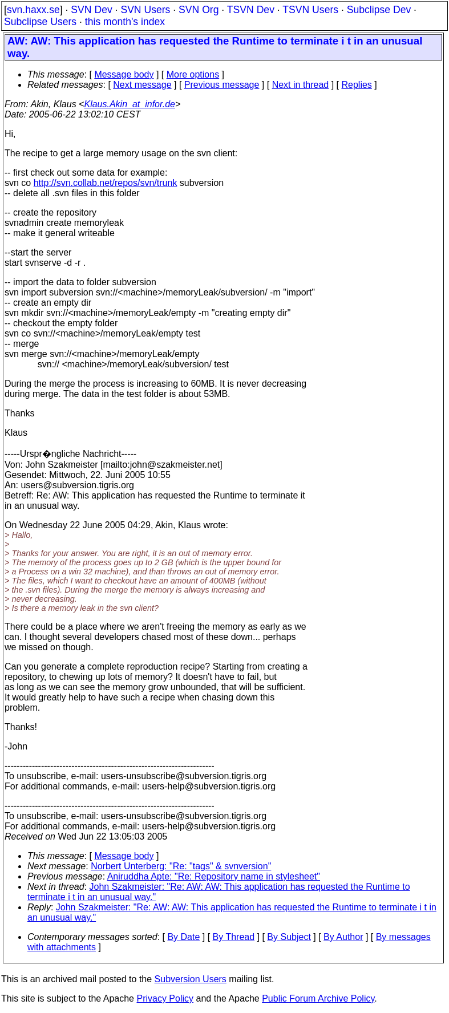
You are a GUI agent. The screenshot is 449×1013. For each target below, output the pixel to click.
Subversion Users (190, 979)
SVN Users (145, 9)
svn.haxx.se (33, 9)
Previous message (222, 85)
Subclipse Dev (379, 9)
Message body (123, 74)
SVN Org (199, 9)
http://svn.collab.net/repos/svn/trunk (105, 183)
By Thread (234, 937)
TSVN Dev (250, 9)
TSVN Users (310, 9)
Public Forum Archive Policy (318, 998)
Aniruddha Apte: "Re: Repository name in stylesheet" (213, 876)
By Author (343, 937)
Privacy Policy (164, 998)
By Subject (288, 937)
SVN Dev (91, 9)
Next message (142, 85)
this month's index (125, 21)
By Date (183, 937)
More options (193, 74)
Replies (357, 85)
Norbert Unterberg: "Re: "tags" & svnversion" (181, 866)
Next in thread (300, 85)
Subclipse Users (40, 21)
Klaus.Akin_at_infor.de (129, 104)
